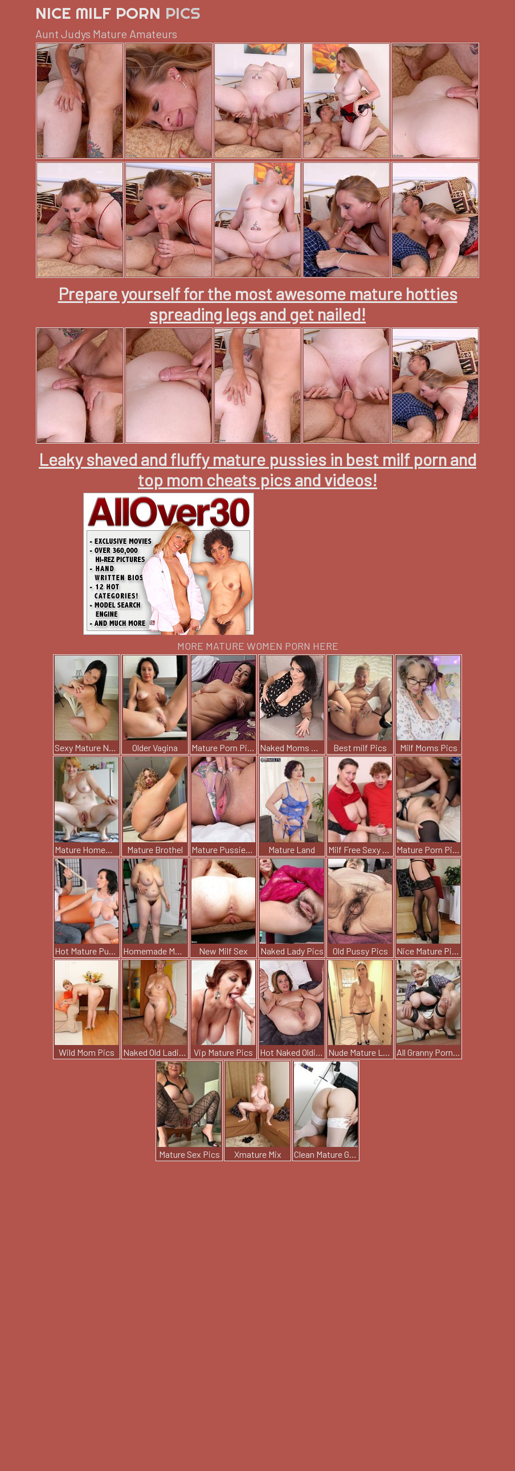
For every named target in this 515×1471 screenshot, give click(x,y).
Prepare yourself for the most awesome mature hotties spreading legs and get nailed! (257, 303)
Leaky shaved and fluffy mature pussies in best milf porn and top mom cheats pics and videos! (257, 469)
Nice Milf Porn (118, 13)
